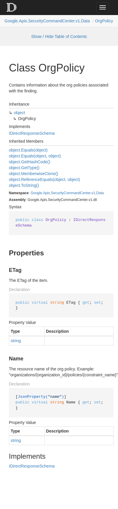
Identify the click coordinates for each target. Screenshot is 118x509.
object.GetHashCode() (29, 161)
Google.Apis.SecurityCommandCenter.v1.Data (47, 21)
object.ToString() (24, 185)
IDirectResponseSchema (32, 133)
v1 (94, 193)
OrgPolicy (104, 21)
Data (100, 193)
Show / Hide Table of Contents (59, 36)
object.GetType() (24, 167)
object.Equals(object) (28, 150)
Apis (46, 193)
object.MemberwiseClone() (33, 173)
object (19, 112)
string (16, 340)
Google (36, 193)
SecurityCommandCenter (70, 193)
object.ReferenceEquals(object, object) (44, 179)
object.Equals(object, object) (35, 156)
